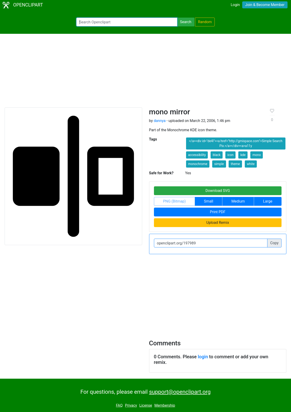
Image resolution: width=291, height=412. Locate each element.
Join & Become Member (265, 5)
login (203, 356)
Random (205, 22)
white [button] (251, 164)
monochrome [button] (197, 164)
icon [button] (230, 155)
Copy (274, 243)
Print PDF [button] (217, 212)
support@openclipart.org (180, 392)
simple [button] (219, 164)
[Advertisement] (145, 72)
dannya (160, 121)
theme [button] (235, 164)
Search (185, 22)
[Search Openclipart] (126, 22)
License (145, 405)
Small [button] (208, 201)
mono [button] (256, 155)
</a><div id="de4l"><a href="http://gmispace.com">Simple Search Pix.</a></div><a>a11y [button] (235, 143)
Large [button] (267, 201)
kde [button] (242, 155)
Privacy (131, 405)
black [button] (216, 155)
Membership (164, 405)
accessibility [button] (197, 155)
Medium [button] (238, 201)
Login (235, 5)
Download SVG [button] (217, 190)
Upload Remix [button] (217, 222)
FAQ (119, 405)
